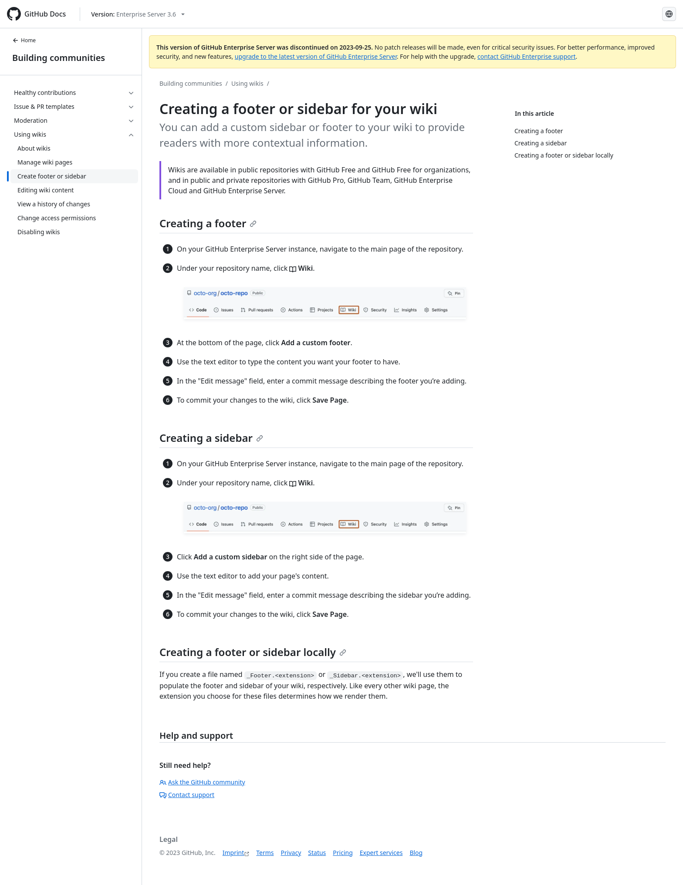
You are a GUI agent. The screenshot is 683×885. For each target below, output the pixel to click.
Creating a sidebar (211, 438)
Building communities (58, 58)
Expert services (381, 852)
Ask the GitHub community (202, 782)
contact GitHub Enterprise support (526, 56)
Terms (265, 852)
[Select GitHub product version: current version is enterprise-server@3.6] (138, 14)
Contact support (186, 795)
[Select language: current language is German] (669, 14)
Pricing (342, 852)
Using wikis (247, 83)
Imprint (233, 852)
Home (24, 40)
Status (317, 852)
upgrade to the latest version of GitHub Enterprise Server (316, 56)
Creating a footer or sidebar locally (252, 652)
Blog (416, 852)
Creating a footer (208, 223)
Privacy (291, 852)
